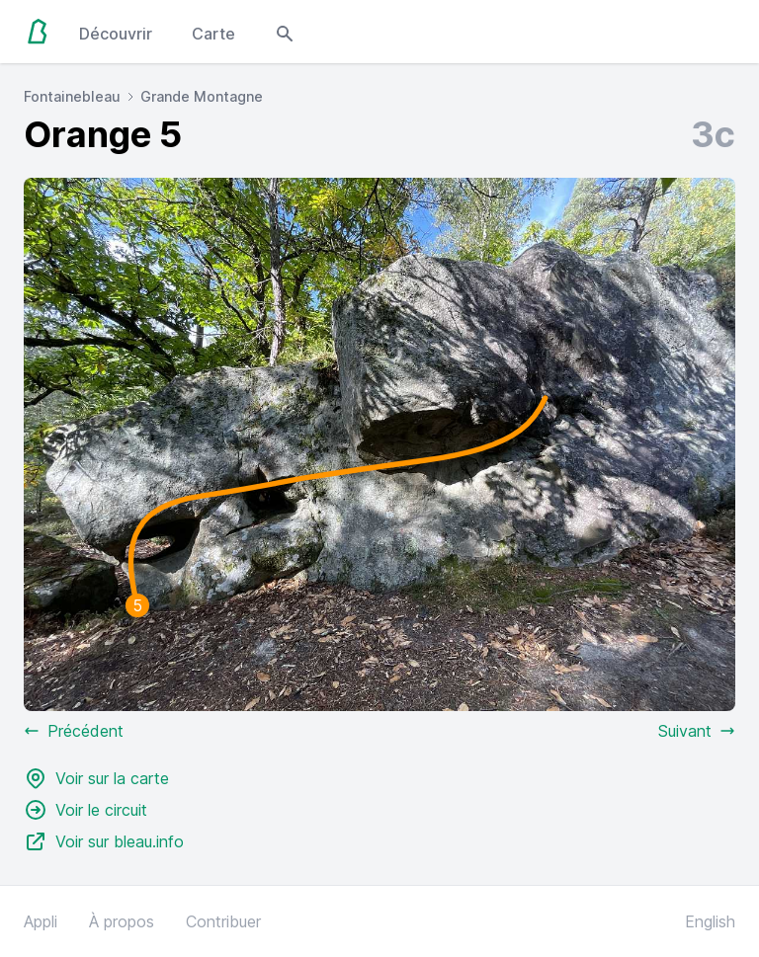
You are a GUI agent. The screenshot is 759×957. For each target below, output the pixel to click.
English (710, 921)
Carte (213, 33)
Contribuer (223, 921)
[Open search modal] (284, 31)
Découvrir (115, 33)
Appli (40, 921)
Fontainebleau (72, 96)
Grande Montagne (201, 96)
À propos (121, 921)
